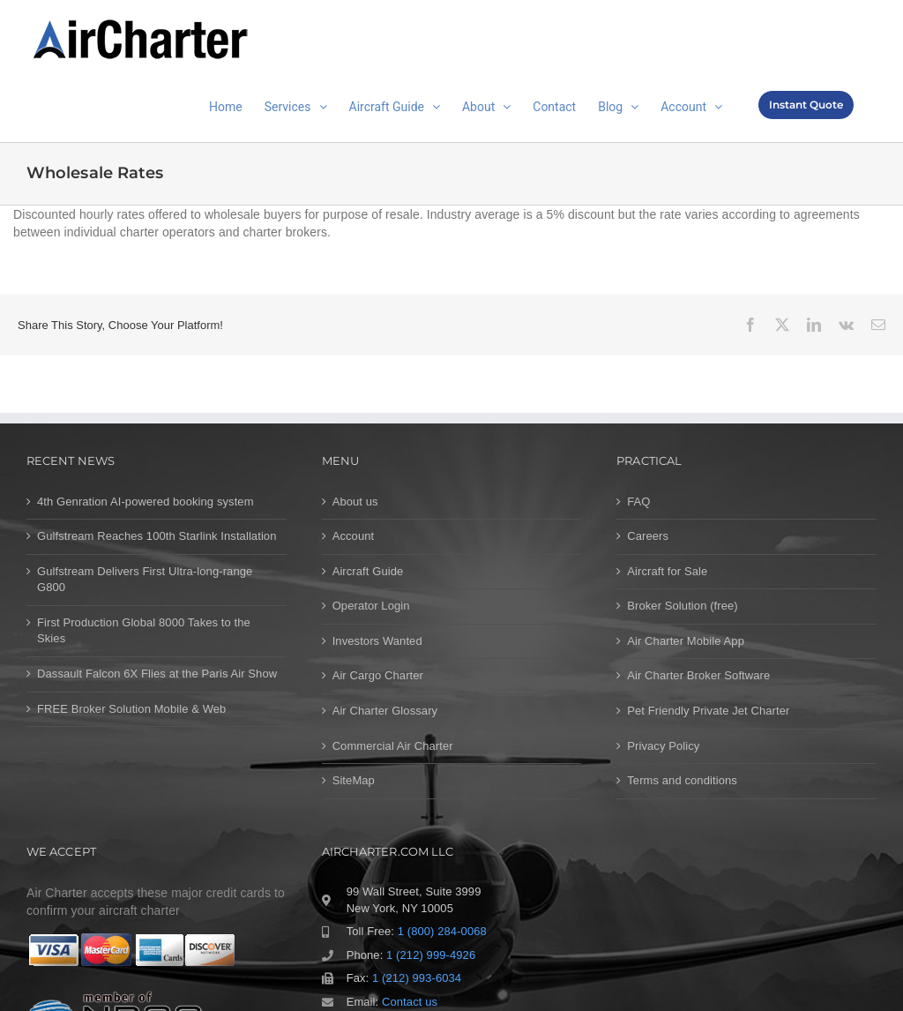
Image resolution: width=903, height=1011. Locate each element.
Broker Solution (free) (682, 605)
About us (355, 501)
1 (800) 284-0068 (442, 931)
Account (353, 536)
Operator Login (371, 605)
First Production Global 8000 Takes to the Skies (143, 631)
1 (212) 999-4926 (430, 955)
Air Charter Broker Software (698, 675)
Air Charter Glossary (385, 710)
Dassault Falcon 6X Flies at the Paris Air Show (157, 673)
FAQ (638, 501)
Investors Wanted (377, 641)
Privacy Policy (663, 746)
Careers (647, 536)
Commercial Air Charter (392, 746)
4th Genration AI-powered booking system (145, 501)
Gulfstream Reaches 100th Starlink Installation (157, 536)
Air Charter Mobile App (685, 641)
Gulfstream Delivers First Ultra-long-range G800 (144, 580)
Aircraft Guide (368, 571)
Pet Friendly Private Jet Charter (708, 710)
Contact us (409, 1001)
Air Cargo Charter (377, 675)
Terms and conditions (682, 780)
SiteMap (353, 780)
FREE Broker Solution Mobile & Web (131, 708)
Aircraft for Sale (667, 571)
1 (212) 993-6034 (416, 978)
